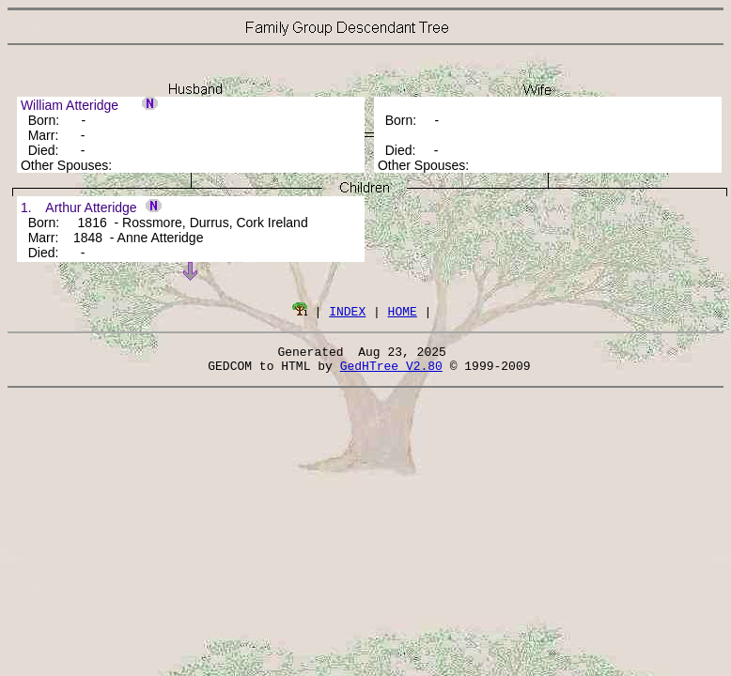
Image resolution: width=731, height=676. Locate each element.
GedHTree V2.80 (391, 370)
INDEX (347, 310)
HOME (402, 310)
